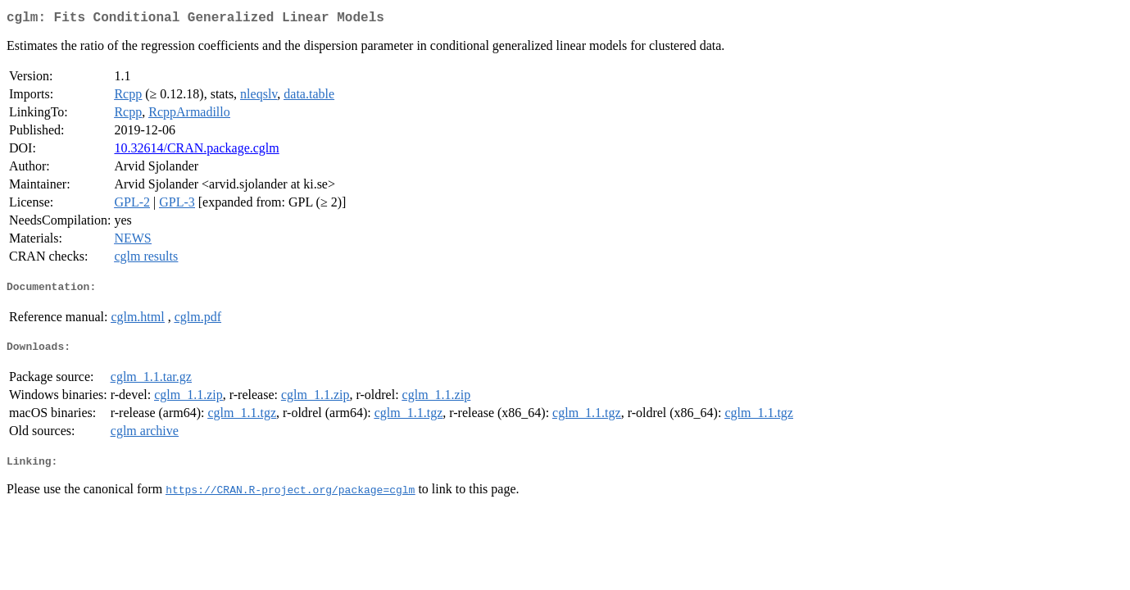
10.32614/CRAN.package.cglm (196, 151)
